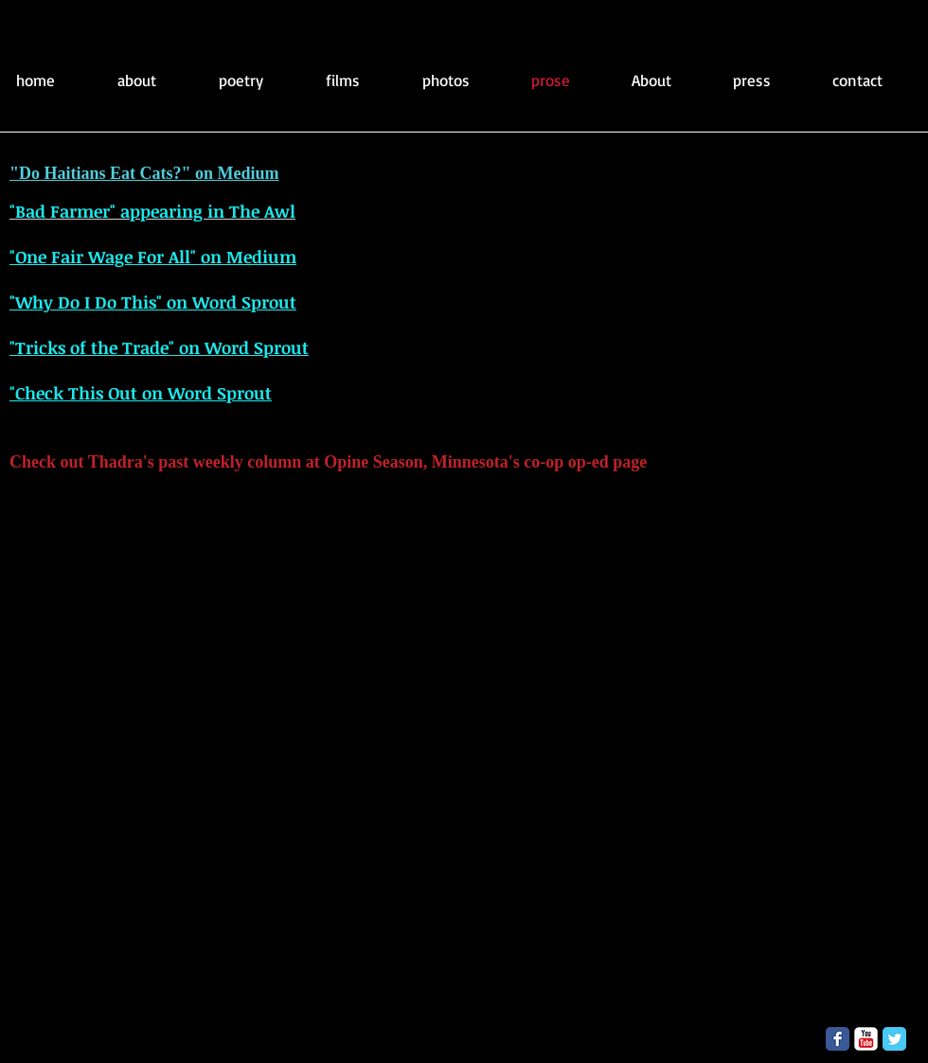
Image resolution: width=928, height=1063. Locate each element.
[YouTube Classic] (866, 1039)
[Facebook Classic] (837, 1039)
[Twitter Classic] (894, 1039)
